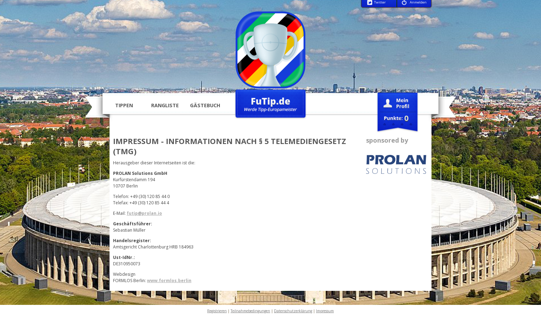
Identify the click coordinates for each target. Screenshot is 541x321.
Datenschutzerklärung (293, 310)
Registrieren (217, 310)
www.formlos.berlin (169, 281)
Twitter (380, 3)
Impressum (325, 310)
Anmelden (418, 3)
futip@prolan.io (144, 213)
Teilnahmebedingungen (250, 310)
